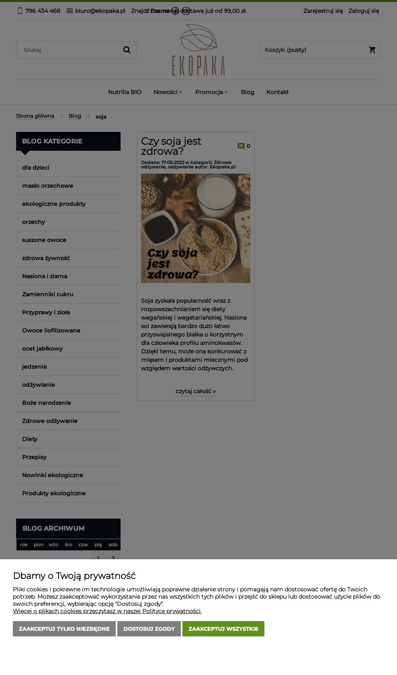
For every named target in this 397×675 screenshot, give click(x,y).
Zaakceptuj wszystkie (223, 629)
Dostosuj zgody (149, 629)
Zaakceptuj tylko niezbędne (64, 629)
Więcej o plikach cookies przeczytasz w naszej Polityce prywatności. (107, 611)
